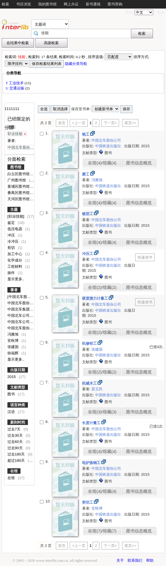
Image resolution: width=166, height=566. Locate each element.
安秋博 (13, 340)
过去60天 (15, 442)
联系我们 (135, 560)
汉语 (11, 412)
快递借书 (145, 257)
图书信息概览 (139, 163)
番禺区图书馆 (19, 193)
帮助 (149, 560)
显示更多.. (15, 279)
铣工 (86, 134)
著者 (14, 290)
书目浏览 (23, 4)
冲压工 (88, 254)
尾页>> (130, 123)
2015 (12, 377)
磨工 (86, 174)
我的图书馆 (47, 4)
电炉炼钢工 (92, 463)
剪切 (11, 248)
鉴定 (11, 222)
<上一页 (78, 123)
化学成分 (15, 260)
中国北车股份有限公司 (26, 328)
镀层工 (88, 214)
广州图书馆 (17, 180)
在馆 (14, 471)
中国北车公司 (19, 315)
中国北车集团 (19, 309)
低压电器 (15, 229)
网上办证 (71, 4)
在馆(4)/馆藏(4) (102, 163)
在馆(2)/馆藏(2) (102, 287)
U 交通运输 (15, 88)
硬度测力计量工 (95, 298)
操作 (11, 273)
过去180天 (16, 454)
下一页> (110, 123)
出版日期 (17, 370)
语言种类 (17, 405)
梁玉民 (97, 389)
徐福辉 (13, 353)
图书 (11, 394)
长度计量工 (92, 423)
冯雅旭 (13, 334)
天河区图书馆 (19, 199)
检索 (5, 4)
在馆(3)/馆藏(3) (102, 412)
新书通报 (93, 4)
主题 (14, 209)
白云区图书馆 (19, 174)
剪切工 (88, 502)
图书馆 (15, 167)
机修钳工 (90, 343)
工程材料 (15, 266)
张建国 (13, 347)
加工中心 (15, 254)
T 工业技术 (15, 83)
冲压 (11, 235)
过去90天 (15, 448)
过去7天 (14, 429)
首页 (61, 123)
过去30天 (15, 435)
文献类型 (17, 387)
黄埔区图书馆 (19, 186)
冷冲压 (13, 241)
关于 (120, 560)
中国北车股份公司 (22, 303)
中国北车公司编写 (22, 322)
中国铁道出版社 (108, 146)
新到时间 (17, 422)
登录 (160, 12)
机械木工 (90, 383)
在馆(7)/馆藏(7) (102, 531)
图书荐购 (115, 4)
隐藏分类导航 (76, 64)
